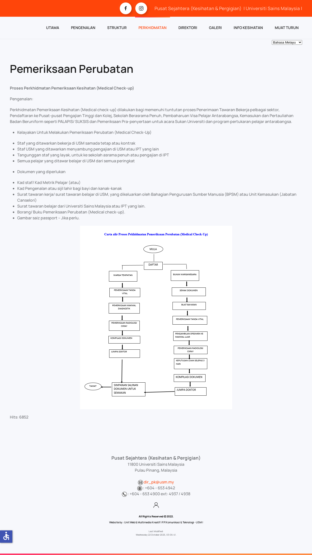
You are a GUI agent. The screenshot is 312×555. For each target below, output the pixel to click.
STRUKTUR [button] (117, 27)
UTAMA (52, 27)
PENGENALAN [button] (83, 27)
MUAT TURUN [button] (287, 27)
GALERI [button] (215, 27)
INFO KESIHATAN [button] (248, 27)
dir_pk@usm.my (159, 482)
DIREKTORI (187, 27)
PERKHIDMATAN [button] (153, 27)
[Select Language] (287, 42)
